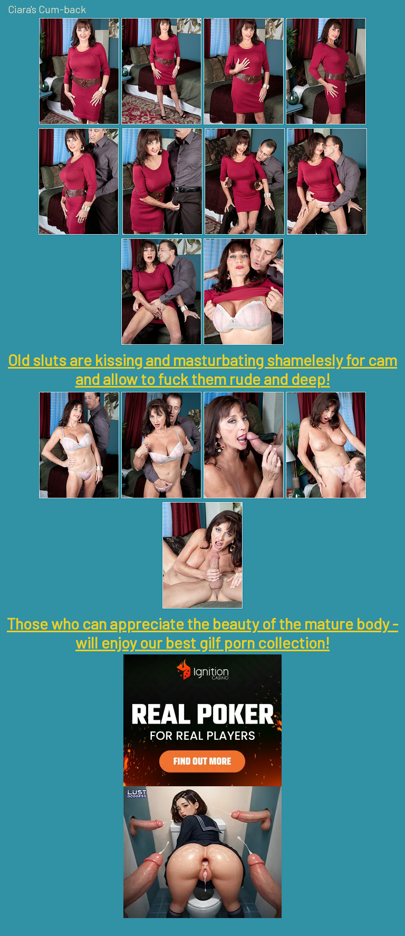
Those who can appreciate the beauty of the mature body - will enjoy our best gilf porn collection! (202, 633)
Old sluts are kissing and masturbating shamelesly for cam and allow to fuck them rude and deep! (202, 369)
